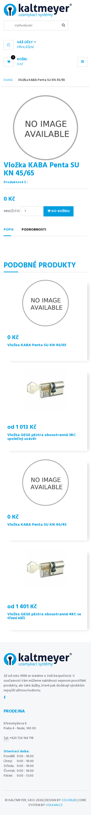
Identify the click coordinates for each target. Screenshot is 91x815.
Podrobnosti (34, 229)
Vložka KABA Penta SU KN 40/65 (36, 345)
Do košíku (58, 211)
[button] (45, 42)
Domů (8, 80)
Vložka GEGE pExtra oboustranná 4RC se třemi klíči (44, 616)
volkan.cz (54, 805)
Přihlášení (25, 47)
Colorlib (69, 800)
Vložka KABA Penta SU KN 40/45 (36, 525)
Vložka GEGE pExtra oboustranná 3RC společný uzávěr (41, 437)
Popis (9, 229)
